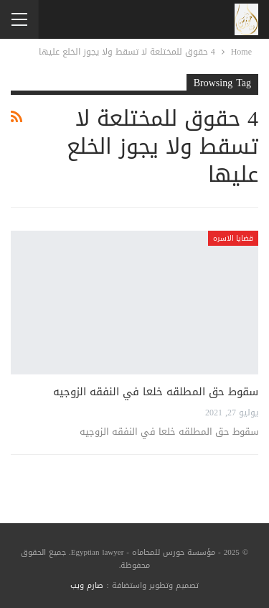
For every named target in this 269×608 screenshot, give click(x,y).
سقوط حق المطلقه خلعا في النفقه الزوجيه (155, 392)
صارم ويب (86, 585)
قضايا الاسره (233, 238)
